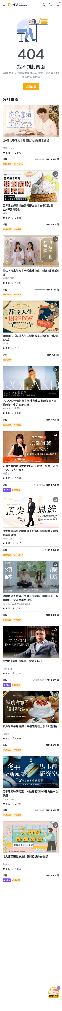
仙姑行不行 (8, 278)
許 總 (5, 343)
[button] (4, 4)
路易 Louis (8, 148)
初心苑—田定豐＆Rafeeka (16, 603)
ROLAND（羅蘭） (12, 408)
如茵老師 (7, 473)
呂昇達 (6, 213)
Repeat (6, 864)
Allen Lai (7, 538)
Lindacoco (8, 799)
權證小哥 (7, 668)
